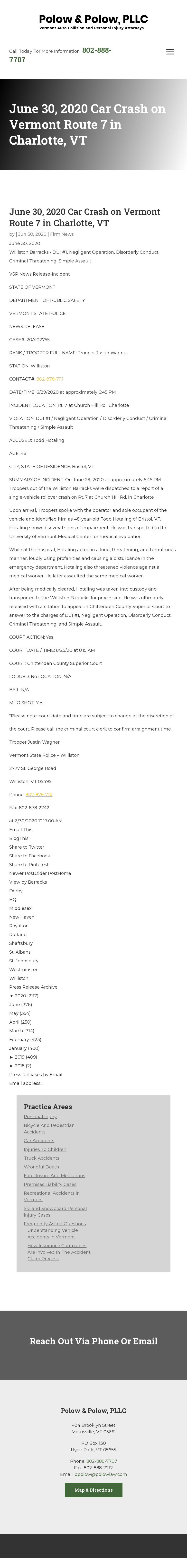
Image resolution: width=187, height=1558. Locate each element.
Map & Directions (94, 1490)
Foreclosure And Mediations (54, 1175)
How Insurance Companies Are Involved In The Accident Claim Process (59, 1252)
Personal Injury (40, 1116)
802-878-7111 (50, 379)
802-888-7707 (101, 1461)
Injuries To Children (45, 1149)
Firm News (62, 234)
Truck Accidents (41, 1158)
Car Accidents (39, 1140)
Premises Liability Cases (50, 1184)
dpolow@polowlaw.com (101, 1474)
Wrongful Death (41, 1167)
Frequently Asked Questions (55, 1224)
